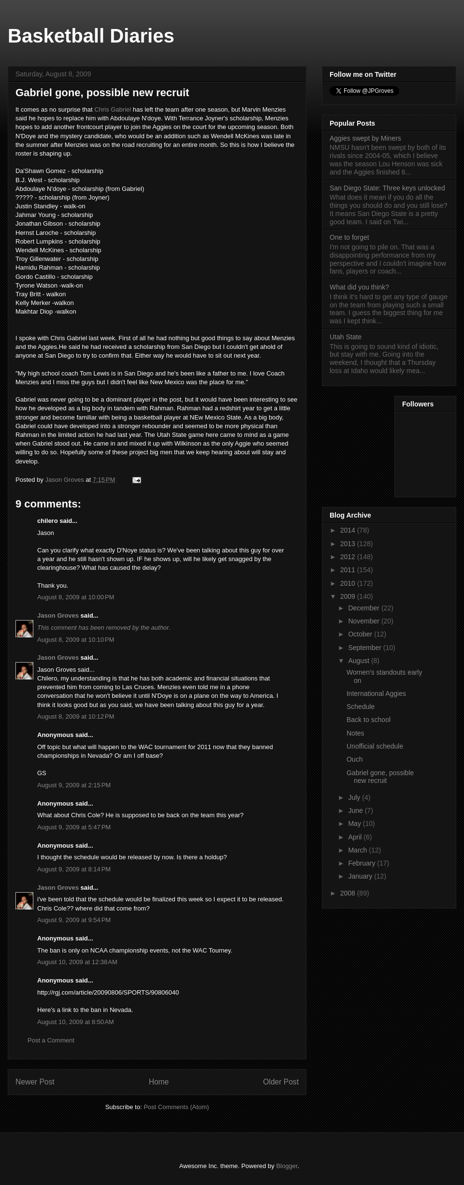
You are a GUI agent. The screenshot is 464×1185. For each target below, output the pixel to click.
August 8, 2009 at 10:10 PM (75, 639)
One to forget (349, 237)
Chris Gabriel (112, 109)
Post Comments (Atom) (176, 1107)
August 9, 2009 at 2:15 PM (74, 785)
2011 (348, 570)
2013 (348, 544)
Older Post (281, 1082)
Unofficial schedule (375, 746)
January (361, 876)
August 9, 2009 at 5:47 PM (74, 827)
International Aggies (376, 693)
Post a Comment (51, 1040)
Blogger (286, 1166)
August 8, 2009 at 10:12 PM (75, 716)
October (361, 634)
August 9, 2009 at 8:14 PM (74, 869)
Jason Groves (58, 615)
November (364, 621)
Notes (355, 733)
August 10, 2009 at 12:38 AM (77, 962)
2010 (348, 583)
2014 (348, 530)
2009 (348, 596)
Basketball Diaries (91, 35)
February (362, 863)
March (358, 850)
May (355, 823)
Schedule (361, 706)
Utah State (346, 337)
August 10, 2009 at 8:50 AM (75, 1022)
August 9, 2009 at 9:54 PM (74, 920)
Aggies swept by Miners (365, 138)
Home (159, 1082)
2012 (348, 557)
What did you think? (359, 287)
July (355, 797)
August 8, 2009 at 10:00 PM (75, 597)
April (355, 837)
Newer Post (35, 1082)
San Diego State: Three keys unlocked (387, 188)
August (359, 661)
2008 (348, 893)
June (356, 810)
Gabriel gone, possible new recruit (380, 777)
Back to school (369, 719)
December (364, 608)
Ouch (354, 759)
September (365, 647)
